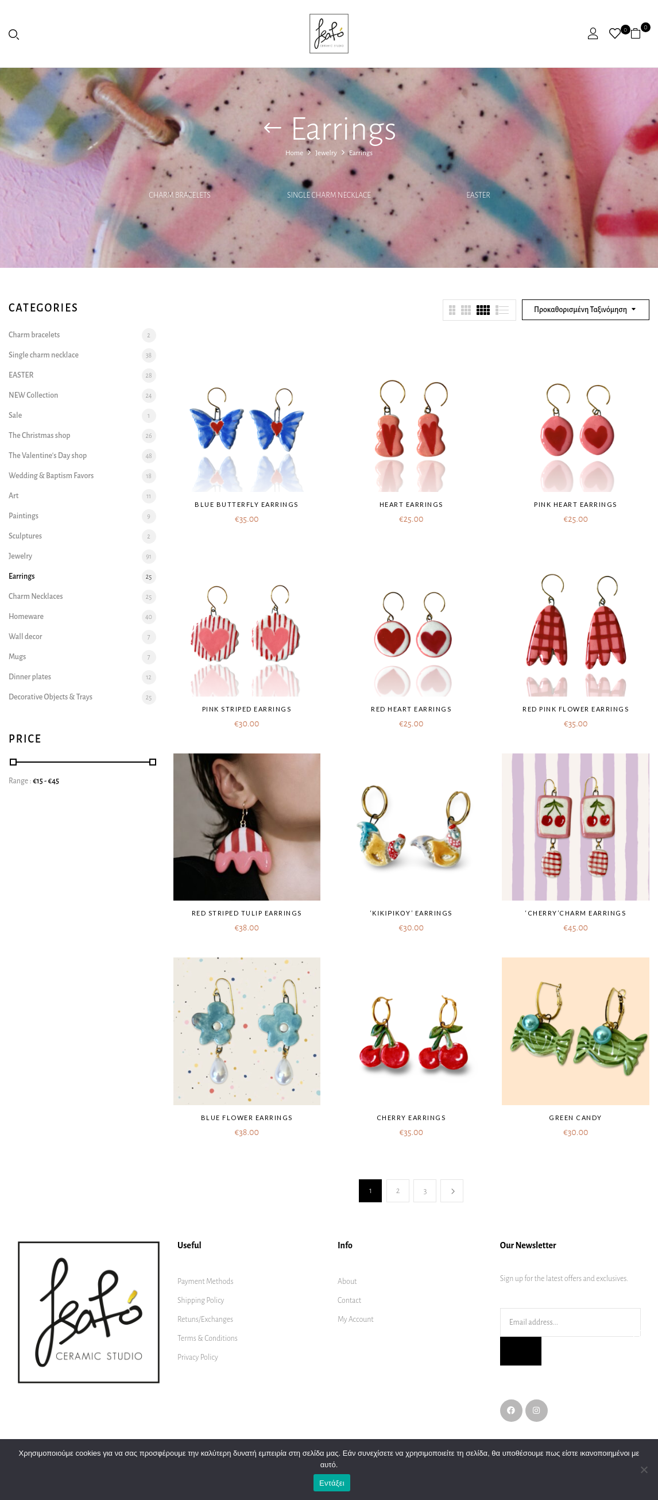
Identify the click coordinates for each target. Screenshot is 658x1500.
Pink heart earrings (575, 504)
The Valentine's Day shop (48, 456)
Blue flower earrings (247, 1117)
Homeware (26, 617)
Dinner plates (30, 677)
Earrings (21, 576)
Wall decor (25, 637)
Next (451, 1190)
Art (13, 496)
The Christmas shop (40, 436)
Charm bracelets (179, 195)
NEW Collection (33, 395)
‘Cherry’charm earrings (575, 913)
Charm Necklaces (36, 597)
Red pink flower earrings (575, 709)
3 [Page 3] (425, 1190)
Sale (15, 415)
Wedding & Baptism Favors (51, 476)
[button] (639, 33)
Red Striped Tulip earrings (247, 913)
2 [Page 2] (398, 1190)
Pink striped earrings (247, 709)
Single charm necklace (329, 195)
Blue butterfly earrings (247, 504)
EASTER (478, 195)
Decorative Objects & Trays (50, 697)
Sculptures (25, 536)
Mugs (17, 657)
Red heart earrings (411, 709)
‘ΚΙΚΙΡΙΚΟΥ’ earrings (411, 913)
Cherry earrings (411, 1117)
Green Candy (575, 1117)
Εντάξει (332, 1483)
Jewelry (325, 153)
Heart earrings (411, 504)
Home (294, 153)
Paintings (23, 516)
